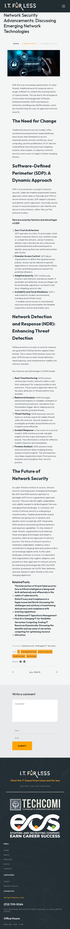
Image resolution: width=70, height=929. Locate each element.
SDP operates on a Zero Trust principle (33, 233)
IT (18, 651)
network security (45, 651)
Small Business (19, 656)
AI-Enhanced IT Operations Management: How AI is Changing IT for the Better (36, 617)
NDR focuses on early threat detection (35, 357)
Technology (31, 656)
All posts (35, 672)
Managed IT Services (45, 645)
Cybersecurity (27, 645)
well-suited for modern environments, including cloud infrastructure (32, 297)
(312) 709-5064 (13, 904)
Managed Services (28, 651)
